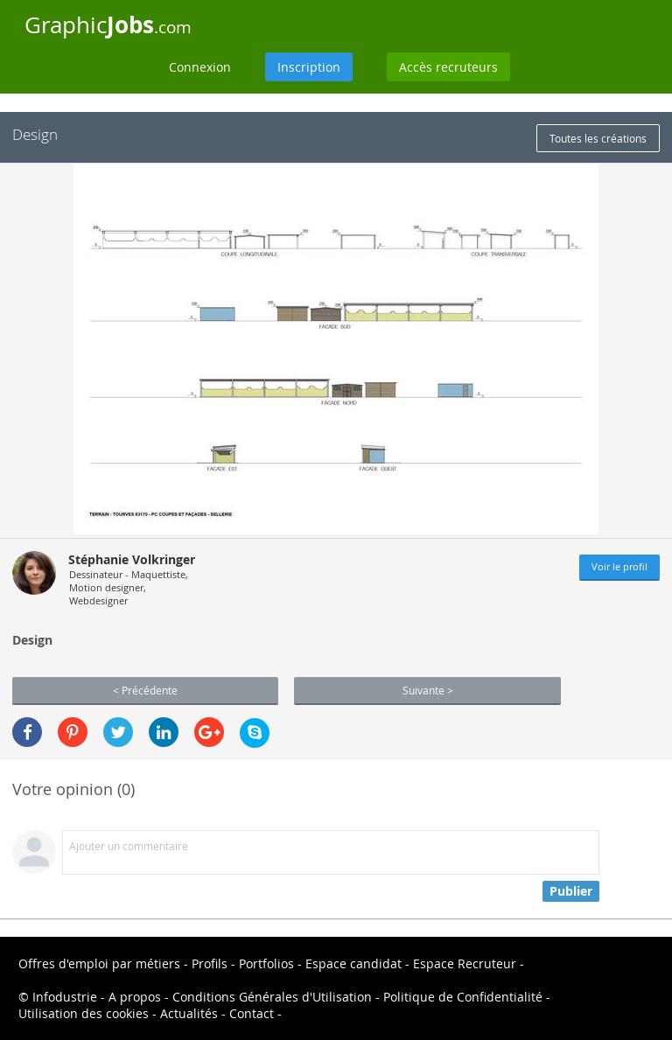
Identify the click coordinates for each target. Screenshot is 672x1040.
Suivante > (427, 690)
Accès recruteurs (448, 67)
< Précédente (145, 690)
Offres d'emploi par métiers (99, 963)
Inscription (308, 67)
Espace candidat (353, 963)
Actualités (189, 1013)
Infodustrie (64, 996)
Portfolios (266, 963)
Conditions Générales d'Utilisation (272, 996)
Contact (251, 1013)
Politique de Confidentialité (462, 996)
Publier (571, 891)
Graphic (108, 24)
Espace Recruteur (464, 963)
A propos (134, 996)
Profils (210, 963)
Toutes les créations (598, 138)
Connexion (200, 67)
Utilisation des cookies (83, 1013)
